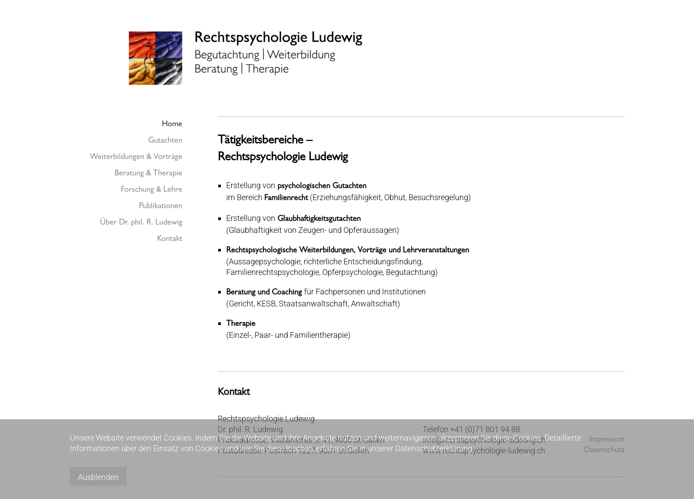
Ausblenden (98, 477)
